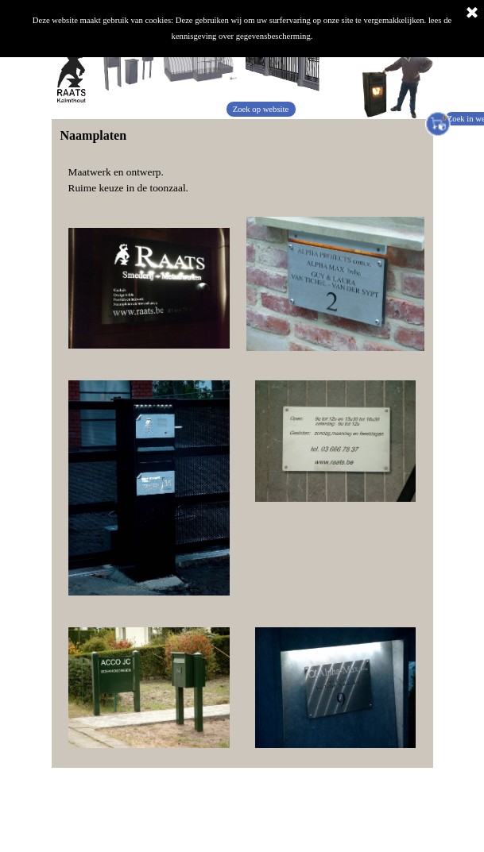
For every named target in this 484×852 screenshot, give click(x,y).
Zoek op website (260, 109)
